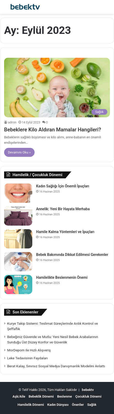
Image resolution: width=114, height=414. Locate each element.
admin (12, 122)
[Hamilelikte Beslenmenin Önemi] (18, 284)
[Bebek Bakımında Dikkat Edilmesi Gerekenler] (18, 261)
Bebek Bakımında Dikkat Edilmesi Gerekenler (72, 255)
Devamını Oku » (19, 152)
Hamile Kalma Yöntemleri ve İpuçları (65, 232)
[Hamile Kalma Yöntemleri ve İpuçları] (18, 238)
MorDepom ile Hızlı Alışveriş (29, 350)
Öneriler (78, 405)
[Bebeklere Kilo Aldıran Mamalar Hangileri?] (57, 88)
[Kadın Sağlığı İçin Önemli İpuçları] (18, 193)
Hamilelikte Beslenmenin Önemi (62, 277)
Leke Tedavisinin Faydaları (27, 358)
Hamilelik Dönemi (31, 405)
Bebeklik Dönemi (41, 396)
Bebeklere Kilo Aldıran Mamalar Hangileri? (52, 130)
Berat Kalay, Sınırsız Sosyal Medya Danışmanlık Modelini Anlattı (56, 366)
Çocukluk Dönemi (88, 396)
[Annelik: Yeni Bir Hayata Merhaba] (18, 216)
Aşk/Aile (19, 396)
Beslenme (64, 396)
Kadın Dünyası (58, 405)
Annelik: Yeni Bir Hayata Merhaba (63, 209)
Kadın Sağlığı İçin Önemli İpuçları (62, 186)
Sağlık (91, 405)
